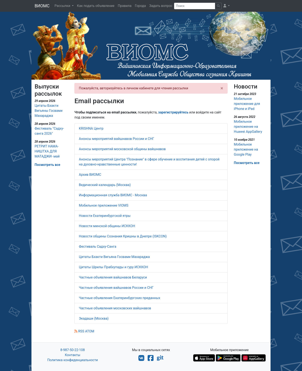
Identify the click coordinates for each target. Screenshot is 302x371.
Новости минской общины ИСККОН (107, 226)
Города (140, 6)
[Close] (221, 88)
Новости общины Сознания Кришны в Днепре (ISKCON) (123, 236)
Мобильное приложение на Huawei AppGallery (248, 127)
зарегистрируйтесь (173, 112)
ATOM (89, 331)
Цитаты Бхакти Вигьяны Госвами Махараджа (48, 111)
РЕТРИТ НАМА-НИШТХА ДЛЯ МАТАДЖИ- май (47, 151)
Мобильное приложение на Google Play (246, 149)
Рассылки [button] (63, 6)
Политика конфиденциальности (72, 360)
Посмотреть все (47, 165)
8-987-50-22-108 (72, 350)
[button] (226, 6)
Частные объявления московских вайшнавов (115, 308)
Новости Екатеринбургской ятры (104, 216)
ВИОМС (42, 5)
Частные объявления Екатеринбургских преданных (119, 298)
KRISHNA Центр (91, 128)
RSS (79, 331)
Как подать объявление (96, 6)
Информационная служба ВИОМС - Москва (113, 195)
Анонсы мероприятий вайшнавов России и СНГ (116, 139)
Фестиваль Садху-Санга (97, 247)
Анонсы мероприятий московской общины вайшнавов (122, 149)
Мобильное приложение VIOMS (103, 205)
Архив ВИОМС (90, 175)
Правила (124, 6)
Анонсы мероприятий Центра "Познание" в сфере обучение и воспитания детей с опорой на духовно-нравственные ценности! (149, 161)
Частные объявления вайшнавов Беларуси (113, 277)
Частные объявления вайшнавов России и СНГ (116, 288)
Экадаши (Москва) (94, 318)
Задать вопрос (160, 6)
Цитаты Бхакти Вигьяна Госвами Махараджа (114, 257)
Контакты (72, 355)
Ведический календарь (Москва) (105, 185)
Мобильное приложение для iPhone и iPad (247, 104)
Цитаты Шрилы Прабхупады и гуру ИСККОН (113, 267)
